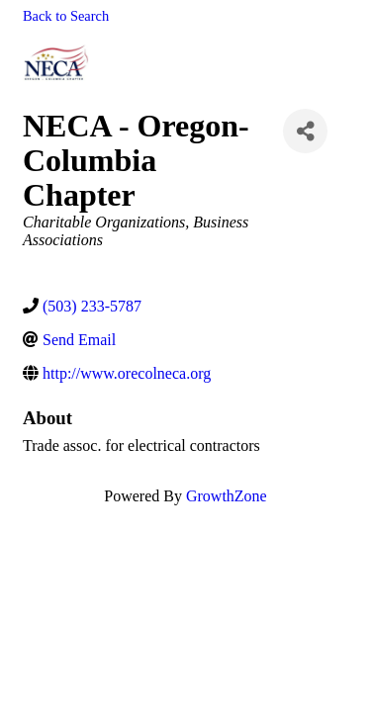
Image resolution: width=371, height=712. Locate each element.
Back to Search (66, 16)
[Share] (305, 131)
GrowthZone (226, 496)
